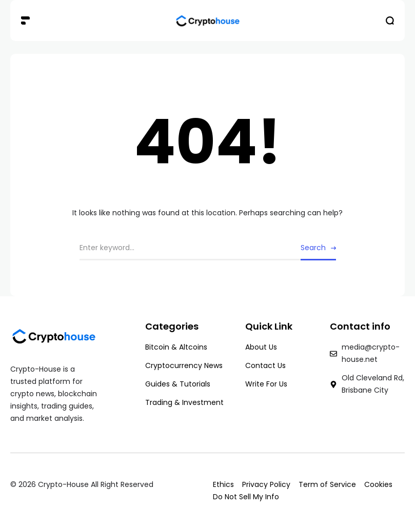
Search (313, 247)
